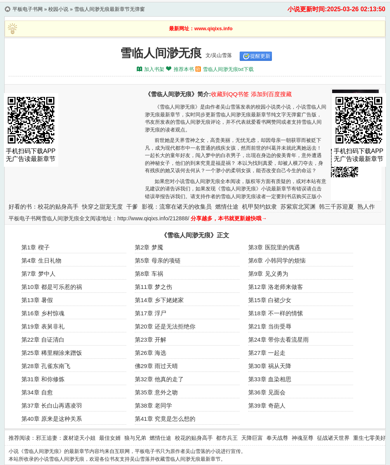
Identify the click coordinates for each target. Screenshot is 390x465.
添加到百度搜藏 (271, 94)
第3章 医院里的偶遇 (274, 247)
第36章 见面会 (267, 392)
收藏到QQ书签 (230, 94)
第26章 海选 (150, 352)
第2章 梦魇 (149, 247)
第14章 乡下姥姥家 (159, 300)
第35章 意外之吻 (156, 392)
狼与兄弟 (135, 438)
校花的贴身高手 (58, 206)
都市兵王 (227, 438)
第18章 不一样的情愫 (275, 313)
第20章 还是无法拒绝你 (165, 326)
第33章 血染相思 (269, 379)
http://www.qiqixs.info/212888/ (153, 218)
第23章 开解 (150, 339)
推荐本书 (184, 69)
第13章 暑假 (37, 300)
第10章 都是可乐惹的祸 (51, 286)
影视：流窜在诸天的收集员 (177, 206)
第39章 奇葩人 (267, 405)
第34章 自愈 (37, 392)
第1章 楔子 (35, 247)
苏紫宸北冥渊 (297, 206)
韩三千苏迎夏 (336, 206)
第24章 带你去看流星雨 (278, 339)
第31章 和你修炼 (42, 379)
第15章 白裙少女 (269, 300)
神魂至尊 (302, 438)
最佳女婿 (110, 438)
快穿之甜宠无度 (102, 206)
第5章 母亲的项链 (158, 260)
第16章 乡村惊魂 (42, 313)
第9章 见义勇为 (268, 273)
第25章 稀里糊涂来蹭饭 (51, 352)
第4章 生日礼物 (41, 260)
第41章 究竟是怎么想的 (165, 418)
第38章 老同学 (153, 405)
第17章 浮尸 (150, 313)
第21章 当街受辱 (269, 326)
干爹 (132, 206)
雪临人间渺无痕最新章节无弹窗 (109, 9)
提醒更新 (260, 56)
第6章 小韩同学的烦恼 (277, 260)
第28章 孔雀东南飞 (45, 366)
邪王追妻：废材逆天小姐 (66, 438)
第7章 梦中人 (38, 273)
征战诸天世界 (333, 438)
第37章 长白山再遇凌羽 (51, 405)
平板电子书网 (27, 9)
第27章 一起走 (267, 352)
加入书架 (154, 69)
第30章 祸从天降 (269, 366)
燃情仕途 (227, 206)
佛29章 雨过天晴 (156, 366)
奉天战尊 (277, 438)
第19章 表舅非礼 (42, 326)
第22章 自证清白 (42, 339)
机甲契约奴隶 (259, 206)
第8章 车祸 (149, 273)
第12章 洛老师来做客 (275, 286)
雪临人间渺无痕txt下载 (228, 69)
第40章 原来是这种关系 (51, 418)
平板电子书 (147, 451)
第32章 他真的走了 (159, 379)
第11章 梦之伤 (153, 286)
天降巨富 (252, 438)
